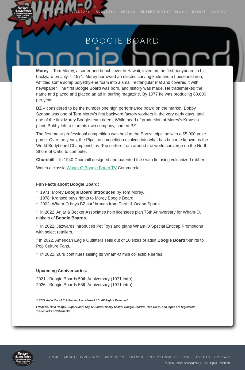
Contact (219, 11)
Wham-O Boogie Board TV (91, 168)
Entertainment (156, 11)
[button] (106, 12)
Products (114, 357)
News (186, 357)
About (58, 11)
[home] (22, 13)
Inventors (80, 11)
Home (41, 11)
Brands (128, 11)
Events (199, 11)
